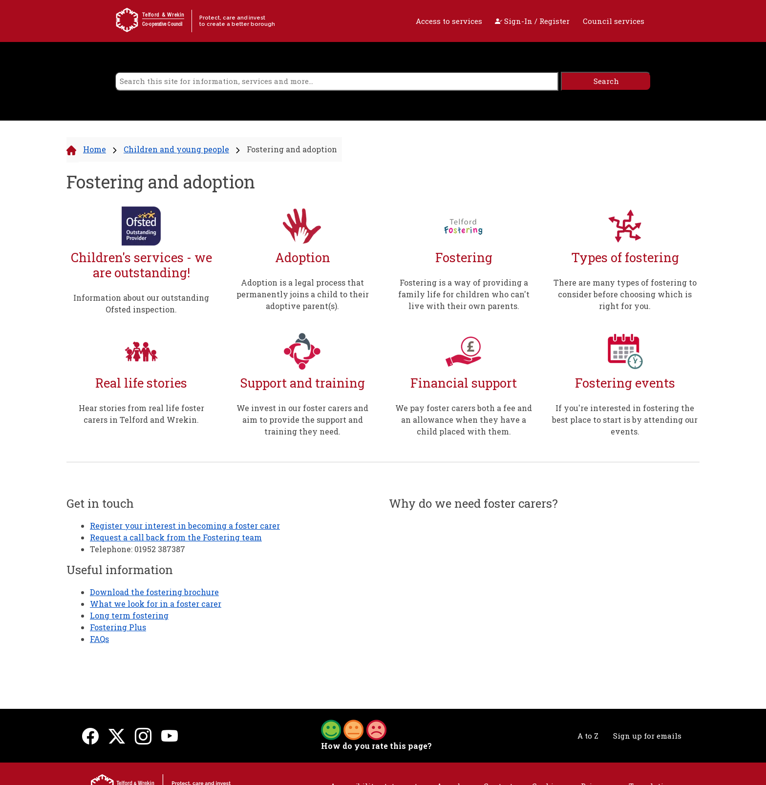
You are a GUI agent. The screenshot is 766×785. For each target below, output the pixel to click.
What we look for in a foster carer (155, 604)
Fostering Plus (118, 627)
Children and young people (176, 149)
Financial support (463, 383)
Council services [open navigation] (613, 21)
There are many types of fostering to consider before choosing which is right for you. (625, 294)
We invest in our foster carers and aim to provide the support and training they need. (302, 419)
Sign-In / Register (532, 21)
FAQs (99, 639)
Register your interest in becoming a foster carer (185, 525)
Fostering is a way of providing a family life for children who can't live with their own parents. (464, 294)
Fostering (463, 257)
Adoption (302, 257)
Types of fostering (625, 257)
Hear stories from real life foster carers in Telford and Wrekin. (141, 414)
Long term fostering (129, 615)
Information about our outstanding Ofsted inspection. (141, 303)
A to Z (587, 736)
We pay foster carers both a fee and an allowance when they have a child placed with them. (463, 419)
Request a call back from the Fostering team (176, 537)
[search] (336, 81)
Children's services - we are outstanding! (141, 265)
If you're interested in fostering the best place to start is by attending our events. (625, 419)
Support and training (302, 383)
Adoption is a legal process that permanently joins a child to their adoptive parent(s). (302, 294)
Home (94, 149)
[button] (353, 729)
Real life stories (141, 383)
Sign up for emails (647, 736)
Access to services (449, 21)
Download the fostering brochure (154, 592)
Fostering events (625, 383)
